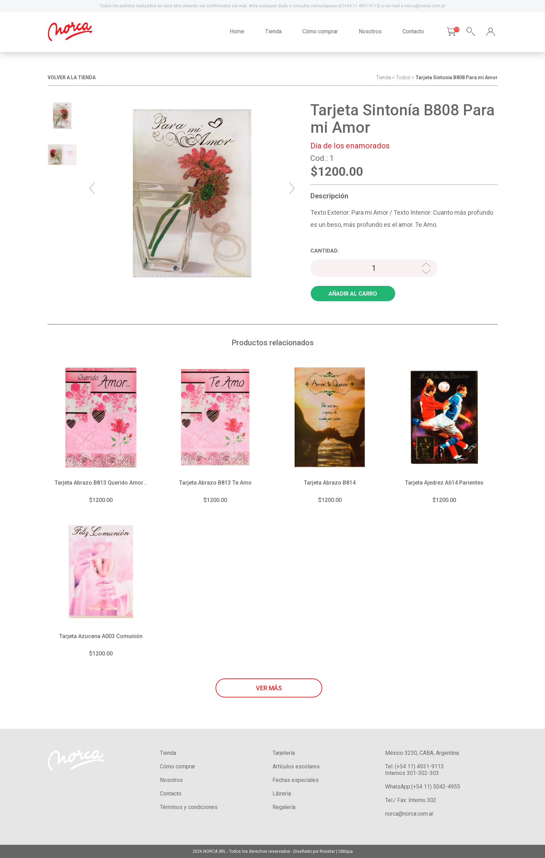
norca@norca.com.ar (409, 813)
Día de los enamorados (350, 145)
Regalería (283, 807)
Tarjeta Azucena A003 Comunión (101, 636)
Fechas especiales (295, 780)
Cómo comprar (320, 31)
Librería (281, 793)
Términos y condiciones (189, 807)
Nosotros (370, 31)
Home (237, 31)
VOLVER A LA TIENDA (72, 77)
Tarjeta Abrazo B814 (330, 482)
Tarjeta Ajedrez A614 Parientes (444, 482)
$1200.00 (101, 500)
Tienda (273, 31)
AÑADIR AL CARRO (352, 293)
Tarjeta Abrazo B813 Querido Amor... (101, 482)
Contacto (413, 31)
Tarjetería (283, 753)
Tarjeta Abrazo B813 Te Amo (215, 482)
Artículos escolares (296, 766)
